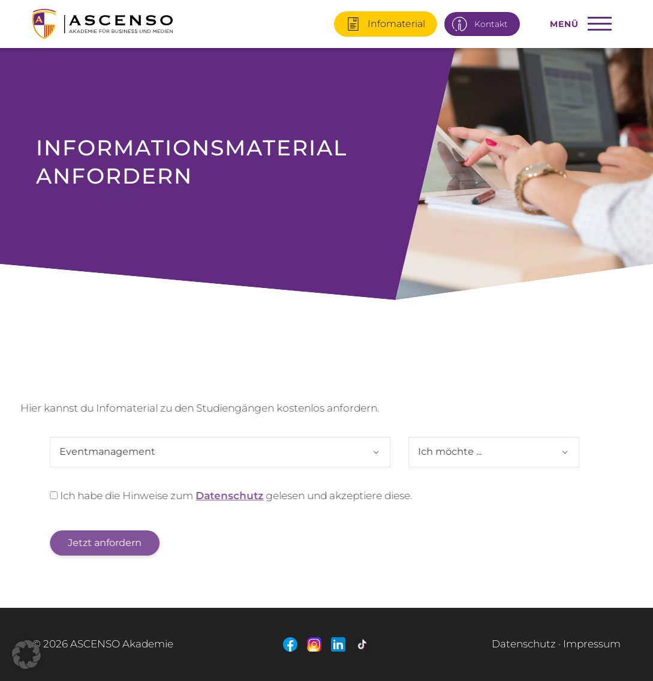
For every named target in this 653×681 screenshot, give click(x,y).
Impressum (592, 644)
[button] (26, 654)
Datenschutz (216, 496)
